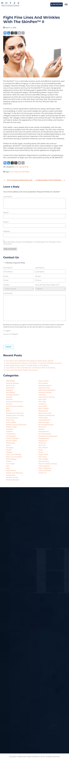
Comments (7, 293)
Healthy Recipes (12, 480)
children (9, 431)
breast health (11, 427)
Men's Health (43, 408)
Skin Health (43, 448)
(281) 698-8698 (56, 4)
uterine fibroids (44, 470)
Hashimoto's (11, 470)
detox (8, 445)
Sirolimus (42, 443)
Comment (8, 197)
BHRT (8, 411)
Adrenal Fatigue (12, 383)
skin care (42, 445)
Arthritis (9, 399)
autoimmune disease (14, 406)
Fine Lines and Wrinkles (19, 172)
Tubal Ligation (44, 466)
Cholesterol (10, 434)
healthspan (10, 475)
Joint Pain (42, 399)
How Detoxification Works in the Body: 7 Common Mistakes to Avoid (34, 363)
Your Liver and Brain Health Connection (22, 370)
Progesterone (43, 438)
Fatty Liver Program (14, 457)
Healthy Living (12, 477)
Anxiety (9, 397)
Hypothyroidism (44, 385)
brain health (11, 422)
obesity (41, 429)
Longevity (42, 404)
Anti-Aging (19, 167)
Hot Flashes (43, 383)
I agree (8, 331)
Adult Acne (10, 385)
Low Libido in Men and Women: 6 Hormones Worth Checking (31, 368)
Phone (38, 276)
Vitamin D (42, 473)
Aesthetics (10, 388)
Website (6, 231)
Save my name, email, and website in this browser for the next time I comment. (32, 243)
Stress (40, 452)
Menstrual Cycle (44, 413)
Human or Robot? (10, 334)
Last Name (40, 268)
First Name (8, 268)
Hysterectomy (44, 388)
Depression (10, 443)
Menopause (43, 411)
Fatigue (9, 452)
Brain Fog (10, 420)
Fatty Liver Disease (13, 454)
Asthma (9, 404)
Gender (6, 285)
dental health (11, 441)
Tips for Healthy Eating (47, 464)
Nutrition (42, 427)
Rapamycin (42, 441)
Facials (9, 450)
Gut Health (10, 464)
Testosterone (43, 461)
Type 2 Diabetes (44, 468)
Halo (8, 468)
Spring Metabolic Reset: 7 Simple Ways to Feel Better (27, 365)
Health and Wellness (14, 473)
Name (6, 213)
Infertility (42, 395)
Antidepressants (12, 395)
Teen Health (43, 459)
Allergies (9, 390)
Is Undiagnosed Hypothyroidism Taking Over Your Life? (51, 180)
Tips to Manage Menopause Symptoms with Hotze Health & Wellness (18, 180)
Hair (7, 466)
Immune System (45, 392)
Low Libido (42, 406)
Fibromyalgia (11, 459)
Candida (9, 429)
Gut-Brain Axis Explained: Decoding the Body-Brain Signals (30, 361)
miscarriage (43, 418)
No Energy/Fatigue (46, 425)
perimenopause (44, 434)
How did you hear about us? (47, 285)
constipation (11, 436)
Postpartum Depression (48, 436)
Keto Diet (42, 402)
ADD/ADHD (10, 381)
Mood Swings (43, 422)
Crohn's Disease (12, 438)
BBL (7, 408)
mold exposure (44, 420)
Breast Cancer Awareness (16, 425)
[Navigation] (66, 4)
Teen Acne (42, 457)
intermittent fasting (46, 397)
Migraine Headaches (46, 415)
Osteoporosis (43, 431)
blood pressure (12, 418)
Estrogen (9, 448)
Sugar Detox (43, 454)
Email (6, 222)
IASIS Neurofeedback (46, 390)
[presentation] (17, 339)
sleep (40, 450)
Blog (26, 167)
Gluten (9, 461)
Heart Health (43, 381)
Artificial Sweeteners (14, 402)
